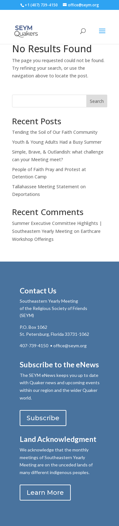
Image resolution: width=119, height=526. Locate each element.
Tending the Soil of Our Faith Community (54, 132)
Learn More (45, 492)
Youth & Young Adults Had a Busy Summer (57, 142)
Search (97, 101)
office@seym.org (70, 345)
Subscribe (43, 418)
